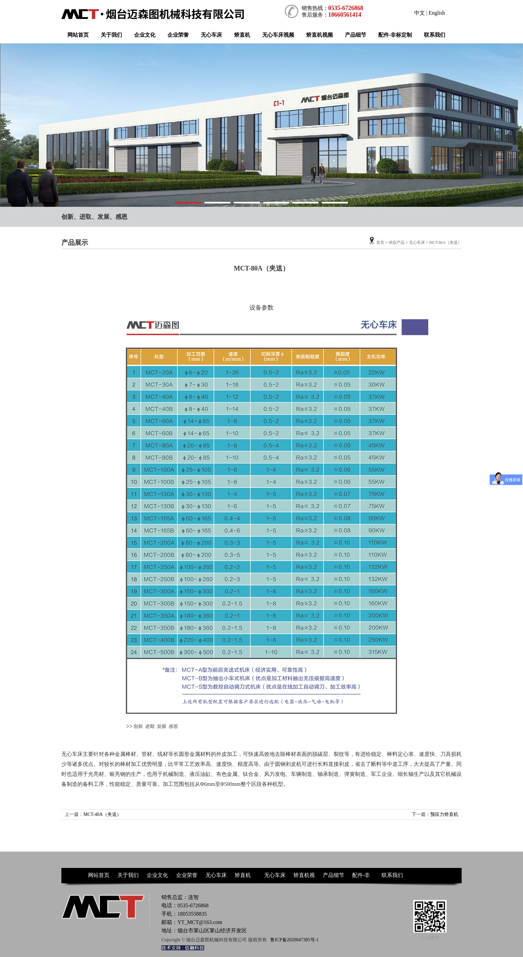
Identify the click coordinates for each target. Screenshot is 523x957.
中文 (419, 13)
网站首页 (78, 35)
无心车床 (211, 35)
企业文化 (144, 35)
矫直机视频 (319, 35)
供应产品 (397, 242)
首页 (380, 242)
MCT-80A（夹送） (445, 242)
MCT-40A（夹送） (102, 814)
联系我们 (434, 35)
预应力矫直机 (444, 814)
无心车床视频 (278, 35)
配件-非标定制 (395, 35)
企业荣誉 (178, 35)
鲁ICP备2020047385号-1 (294, 939)
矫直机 (242, 35)
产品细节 (355, 35)
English (437, 13)
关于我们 (111, 35)
